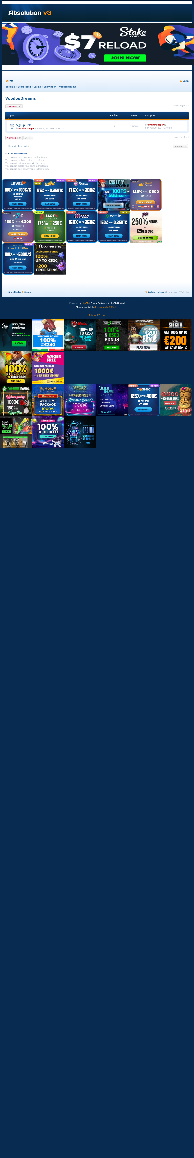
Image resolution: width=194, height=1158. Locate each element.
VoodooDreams (20, 98)
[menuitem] (9, 80)
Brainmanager (27, 128)
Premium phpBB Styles (106, 306)
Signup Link (23, 125)
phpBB (85, 303)
